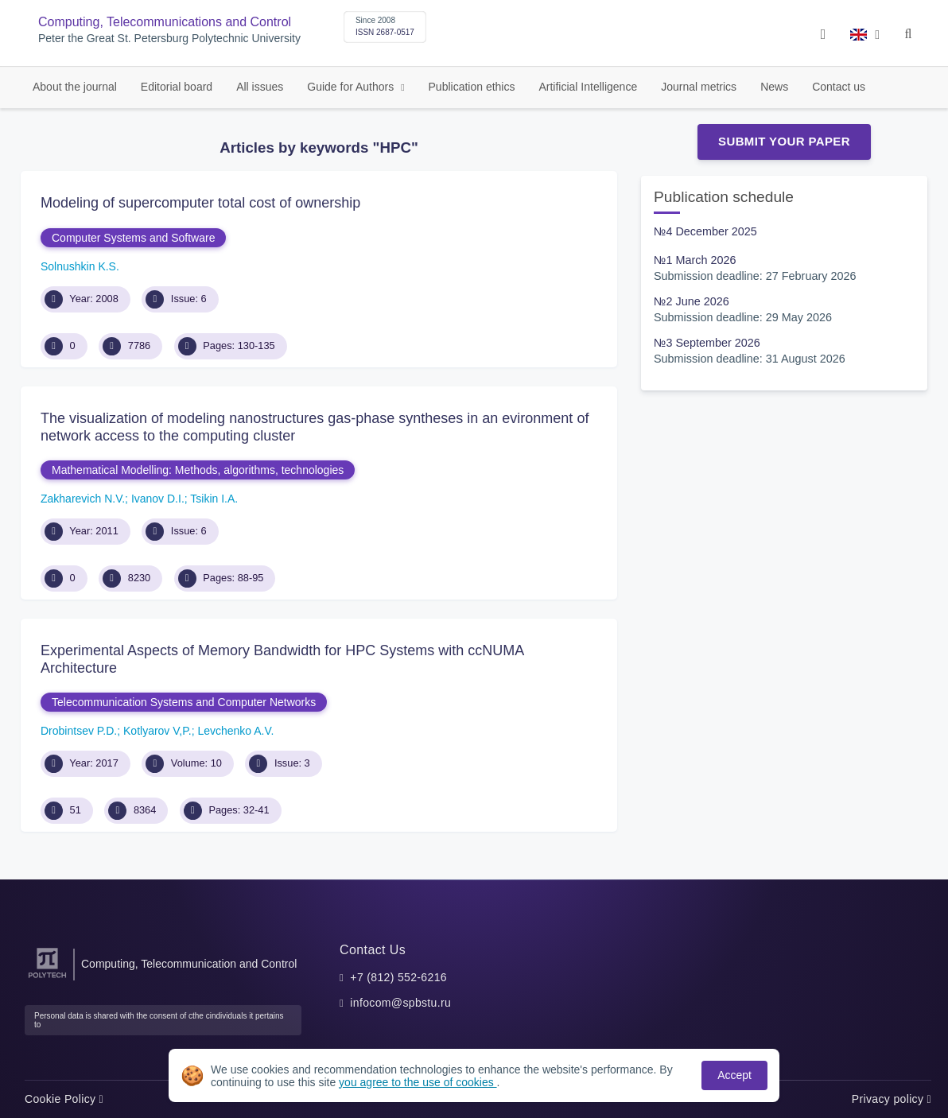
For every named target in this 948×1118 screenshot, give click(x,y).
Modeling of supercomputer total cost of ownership (200, 203)
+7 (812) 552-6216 (398, 977)
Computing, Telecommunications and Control (164, 22)
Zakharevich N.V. (83, 498)
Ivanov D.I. (158, 498)
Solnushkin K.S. (80, 266)
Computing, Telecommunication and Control (189, 963)
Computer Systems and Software (133, 237)
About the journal (75, 86)
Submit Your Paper (784, 141)
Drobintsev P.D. (79, 730)
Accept (734, 1075)
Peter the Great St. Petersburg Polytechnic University (169, 39)
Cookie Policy (64, 1099)
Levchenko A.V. (235, 730)
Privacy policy (891, 1099)
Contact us (838, 86)
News (774, 86)
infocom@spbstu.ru (400, 1002)
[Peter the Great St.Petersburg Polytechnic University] (47, 978)
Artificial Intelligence (587, 86)
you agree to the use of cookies (417, 1082)
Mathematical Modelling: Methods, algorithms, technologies (198, 470)
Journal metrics (698, 86)
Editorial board (176, 86)
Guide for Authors (352, 86)
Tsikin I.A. (214, 498)
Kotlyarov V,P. (157, 730)
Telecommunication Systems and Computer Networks (184, 702)
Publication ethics (472, 86)
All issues (259, 86)
